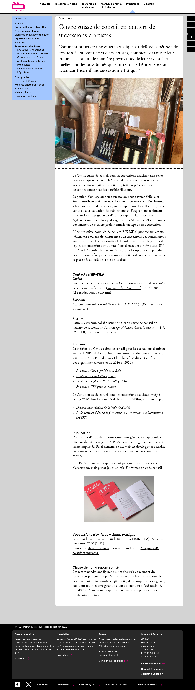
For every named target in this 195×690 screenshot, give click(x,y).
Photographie (22, 77)
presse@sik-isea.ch (108, 655)
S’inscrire (22, 658)
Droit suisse (23, 64)
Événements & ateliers (29, 68)
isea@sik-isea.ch (109, 304)
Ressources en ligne (65, 3)
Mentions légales (89, 684)
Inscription (64, 655)
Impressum (66, 684)
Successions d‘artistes (27, 46)
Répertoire (23, 72)
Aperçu (19, 23)
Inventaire (20, 42)
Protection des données (119, 684)
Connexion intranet (150, 684)
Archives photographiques (29, 84)
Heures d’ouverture (153, 663)
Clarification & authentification (32, 34)
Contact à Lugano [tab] (152, 673)
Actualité (45, 3)
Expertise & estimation (27, 38)
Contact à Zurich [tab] (151, 634)
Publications (21, 88)
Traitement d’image (26, 80)
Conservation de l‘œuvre (31, 57)
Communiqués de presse (113, 660)
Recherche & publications (88, 5)
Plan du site (45, 684)
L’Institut (148, 3)
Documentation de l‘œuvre (32, 53)
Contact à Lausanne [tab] (153, 669)
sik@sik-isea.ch (149, 656)
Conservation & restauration (30, 27)
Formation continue (26, 96)
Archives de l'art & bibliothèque (111, 5)
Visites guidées (23, 92)
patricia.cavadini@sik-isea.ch (135, 328)
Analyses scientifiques (27, 30)
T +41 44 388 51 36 (108, 651)
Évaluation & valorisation (30, 49)
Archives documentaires (31, 60)
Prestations (132, 3)
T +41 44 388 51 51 (150, 653)
